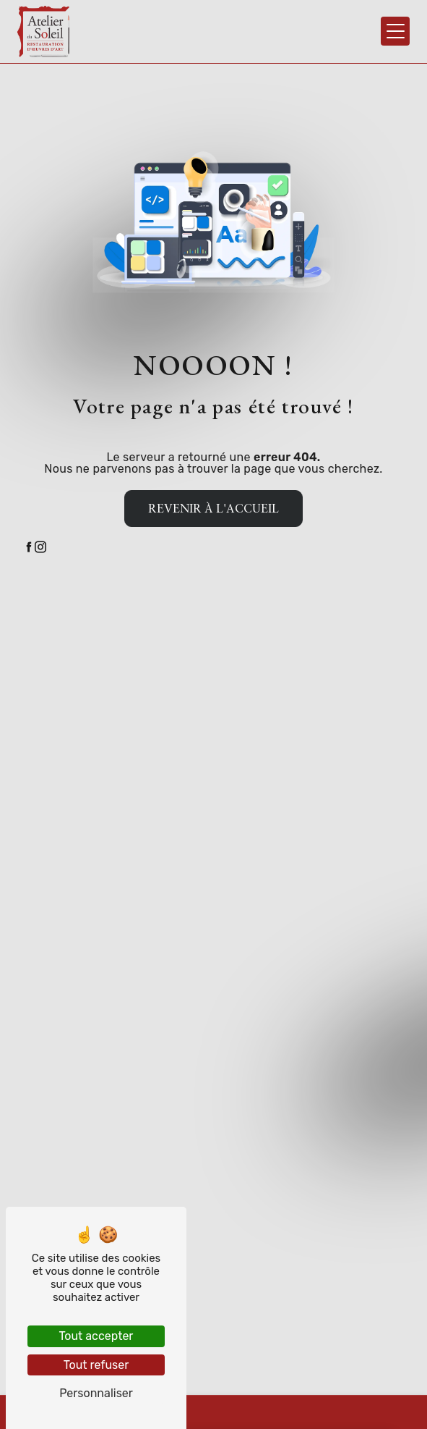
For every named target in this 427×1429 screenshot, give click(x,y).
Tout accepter (96, 1336)
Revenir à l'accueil (213, 508)
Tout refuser (96, 1365)
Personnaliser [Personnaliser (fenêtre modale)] (96, 1393)
